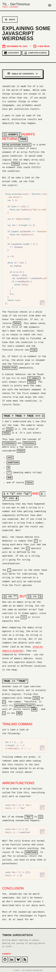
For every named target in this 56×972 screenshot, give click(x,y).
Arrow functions (18, 781)
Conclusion (13, 886)
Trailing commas (17, 722)
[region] (24, 248)
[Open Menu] (49, 5)
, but (22, 595)
